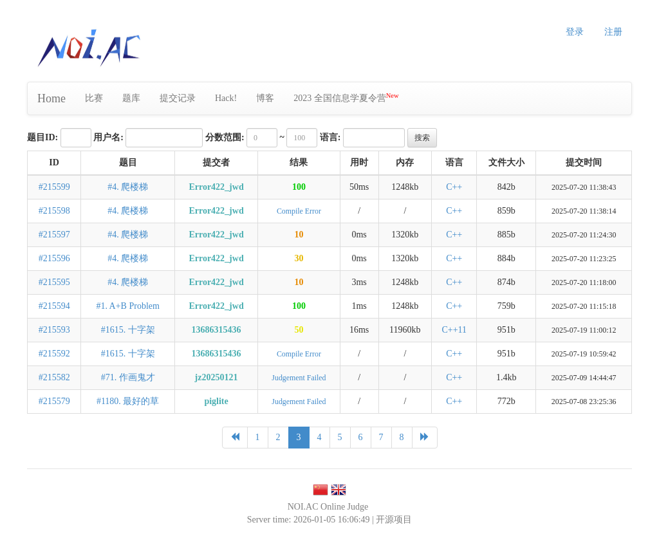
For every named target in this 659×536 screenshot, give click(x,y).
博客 (265, 98)
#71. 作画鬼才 (128, 377)
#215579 (54, 401)
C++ (454, 187)
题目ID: (42, 137)
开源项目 (394, 519)
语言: (330, 137)
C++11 (454, 330)
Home (51, 98)
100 (299, 187)
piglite (216, 401)
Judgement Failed (299, 377)
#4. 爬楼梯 (127, 187)
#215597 (54, 234)
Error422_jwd (216, 187)
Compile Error (299, 211)
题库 (131, 98)
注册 (613, 32)
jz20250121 (216, 377)
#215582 (54, 377)
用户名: (108, 137)
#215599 (54, 187)
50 (298, 330)
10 (298, 234)
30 (298, 258)
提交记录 (178, 98)
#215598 (54, 211)
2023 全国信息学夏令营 (345, 97)
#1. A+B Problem (128, 306)
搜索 (422, 137)
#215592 (54, 353)
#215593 (54, 330)
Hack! (226, 98)
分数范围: (225, 137)
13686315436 (216, 330)
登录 (575, 32)
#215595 (54, 282)
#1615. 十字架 (128, 330)
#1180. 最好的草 (128, 401)
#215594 (54, 306)
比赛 (94, 98)
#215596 (54, 258)
